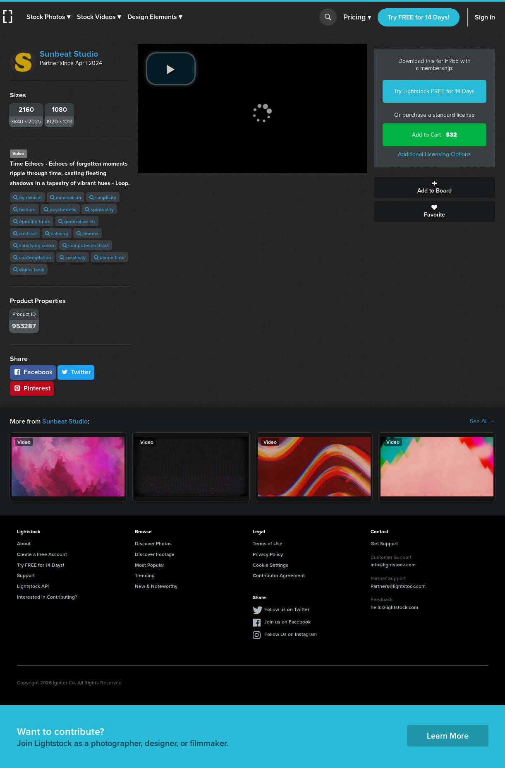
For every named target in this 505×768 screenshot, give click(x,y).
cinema (87, 233)
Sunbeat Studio (69, 54)
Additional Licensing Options (434, 154)
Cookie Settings (270, 564)
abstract (25, 233)
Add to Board (434, 188)
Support (26, 575)
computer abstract (85, 245)
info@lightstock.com (393, 564)
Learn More (448, 735)
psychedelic (60, 209)
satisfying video (33, 245)
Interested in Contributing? (47, 596)
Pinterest (31, 388)
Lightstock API (33, 586)
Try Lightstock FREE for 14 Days (434, 91)
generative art (76, 221)
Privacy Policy (268, 554)
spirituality (99, 209)
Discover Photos (153, 543)
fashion (24, 209)
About (24, 543)
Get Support (384, 543)
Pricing (357, 17)
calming (56, 233)
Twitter (76, 372)
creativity (73, 257)
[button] (48, 17)
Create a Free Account (42, 554)
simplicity (102, 197)
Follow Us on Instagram (290, 634)
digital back (28, 269)
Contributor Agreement (279, 575)
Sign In (485, 17)
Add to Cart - (434, 134)
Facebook (33, 372)
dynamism (27, 197)
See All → (482, 421)
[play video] (171, 68)
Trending (145, 575)
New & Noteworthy (156, 586)
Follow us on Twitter (286, 609)
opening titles (31, 221)
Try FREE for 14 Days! (419, 17)
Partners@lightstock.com (398, 586)
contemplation (32, 257)
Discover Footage (155, 554)
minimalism (65, 197)
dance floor (109, 257)
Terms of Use (267, 543)
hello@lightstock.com (394, 607)
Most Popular (149, 564)
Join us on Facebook (287, 621)
